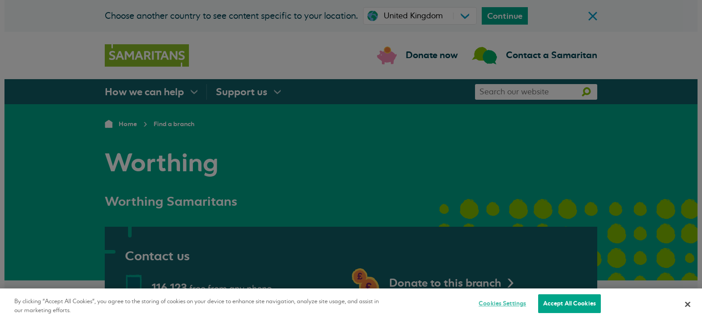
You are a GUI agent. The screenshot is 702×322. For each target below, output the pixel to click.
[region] (351, 305)
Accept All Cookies (569, 303)
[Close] (688, 304)
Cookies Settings (502, 303)
